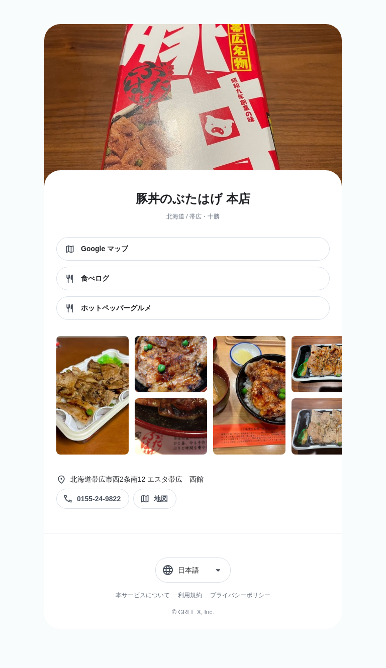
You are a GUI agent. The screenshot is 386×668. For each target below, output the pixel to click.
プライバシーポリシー (240, 595)
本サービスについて (143, 595)
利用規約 (190, 595)
